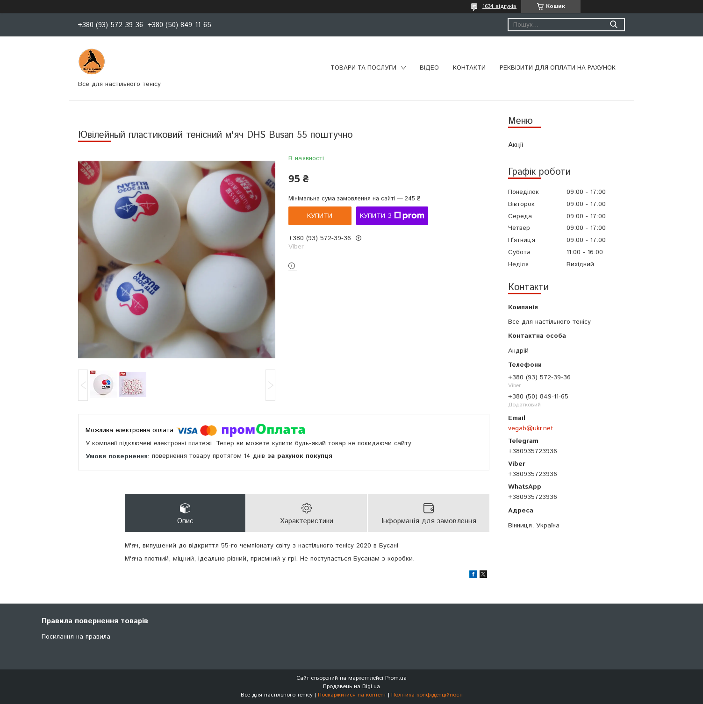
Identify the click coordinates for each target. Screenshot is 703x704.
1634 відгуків (499, 6)
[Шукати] (613, 24)
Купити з (392, 215)
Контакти (469, 68)
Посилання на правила (76, 636)
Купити (319, 215)
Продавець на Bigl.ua (351, 686)
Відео (429, 68)
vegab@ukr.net (530, 428)
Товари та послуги (363, 68)
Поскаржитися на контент (352, 695)
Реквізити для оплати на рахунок (558, 68)
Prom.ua (396, 678)
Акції (515, 145)
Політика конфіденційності (427, 695)
